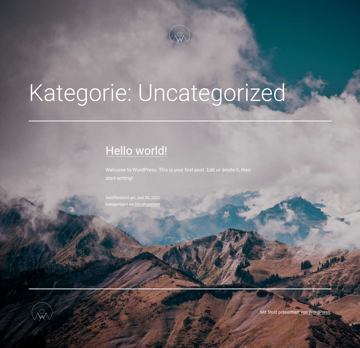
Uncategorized (147, 204)
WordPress (319, 312)
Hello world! (136, 151)
